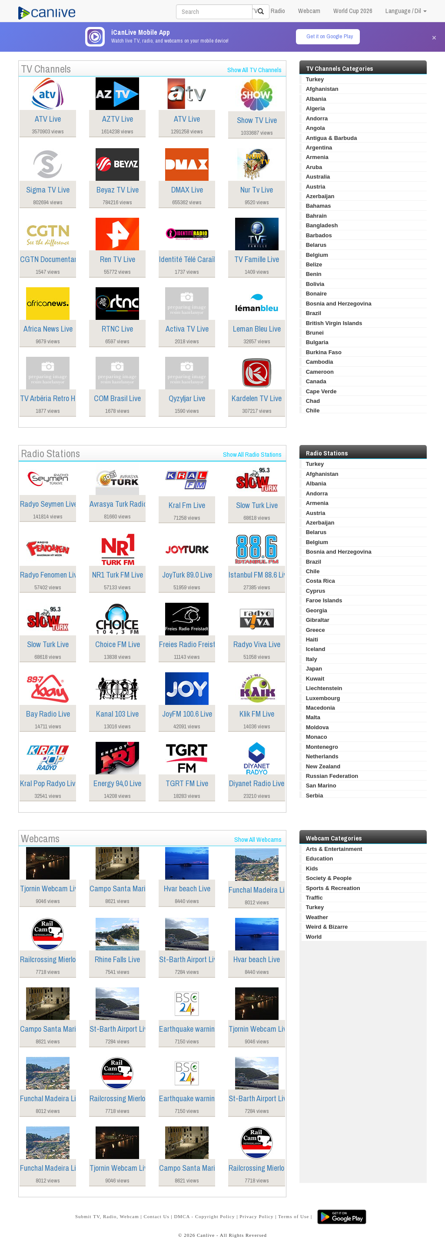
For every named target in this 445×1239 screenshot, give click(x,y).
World (314, 936)
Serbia (314, 795)
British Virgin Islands (334, 323)
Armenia (317, 157)
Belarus (316, 245)
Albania (316, 99)
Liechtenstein (324, 688)
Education (319, 858)
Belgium (317, 255)
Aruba (314, 167)
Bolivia (315, 284)
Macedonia (320, 707)
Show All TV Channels (254, 69)
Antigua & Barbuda (331, 138)
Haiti (312, 639)
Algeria (315, 108)
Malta (313, 717)
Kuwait (315, 678)
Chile (313, 410)
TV (254, 10)
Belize (314, 264)
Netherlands (322, 756)
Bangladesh (322, 225)
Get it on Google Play (329, 36)
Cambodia (319, 362)
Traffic (314, 897)
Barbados (319, 235)
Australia (318, 176)
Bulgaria (317, 342)
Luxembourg (323, 698)
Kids (312, 868)
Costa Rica (320, 581)
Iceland (315, 649)
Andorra (317, 118)
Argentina (319, 147)
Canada (316, 381)
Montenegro (322, 747)
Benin (314, 274)
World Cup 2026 (352, 10)
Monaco (316, 737)
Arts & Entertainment (334, 849)
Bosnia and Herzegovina (339, 303)
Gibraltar (317, 620)
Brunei (315, 332)
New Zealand (323, 766)
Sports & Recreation (333, 888)
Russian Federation (332, 776)
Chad (313, 401)
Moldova (317, 727)
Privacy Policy (256, 1216)
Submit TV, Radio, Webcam (107, 1216)
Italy (311, 659)
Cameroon (320, 372)
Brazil (313, 313)
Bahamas (318, 206)
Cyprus (315, 591)
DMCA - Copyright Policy (204, 1216)
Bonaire (316, 293)
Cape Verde (321, 391)
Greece (315, 630)
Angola (315, 128)
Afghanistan (322, 89)
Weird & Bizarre (327, 926)
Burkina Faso (324, 352)
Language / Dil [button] (406, 10)
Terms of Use (293, 1216)
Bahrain (316, 216)
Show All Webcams (258, 839)
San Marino (321, 785)
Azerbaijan (320, 196)
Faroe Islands (324, 600)
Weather (317, 917)
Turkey (315, 79)
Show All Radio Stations (252, 454)
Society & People (329, 878)
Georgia (316, 610)
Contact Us (156, 1216)
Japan (314, 668)
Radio (278, 10)
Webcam (309, 10)
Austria (315, 186)
